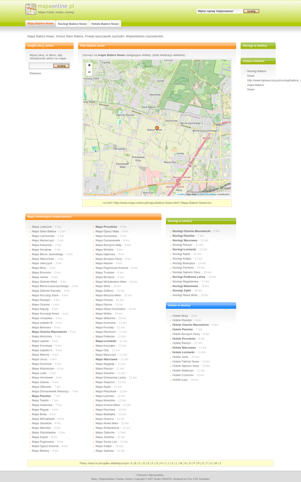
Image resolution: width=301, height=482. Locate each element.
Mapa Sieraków (42, 423)
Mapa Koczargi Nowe (45, 313)
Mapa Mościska (42, 336)
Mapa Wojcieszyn (43, 368)
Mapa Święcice (105, 382)
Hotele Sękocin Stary (185, 365)
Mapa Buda (39, 414)
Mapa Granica (105, 418)
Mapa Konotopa (42, 345)
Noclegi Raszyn (182, 244)
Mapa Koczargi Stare (45, 295)
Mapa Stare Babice (44, 231)
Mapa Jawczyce (42, 263)
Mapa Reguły (40, 409)
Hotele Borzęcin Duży (186, 334)
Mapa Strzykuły (41, 249)
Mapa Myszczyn (106, 354)
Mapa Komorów (106, 322)
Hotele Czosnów (182, 375)
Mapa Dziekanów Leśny (111, 377)
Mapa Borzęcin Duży (109, 258)
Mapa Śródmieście (107, 427)
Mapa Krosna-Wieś (108, 405)
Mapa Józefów (105, 437)
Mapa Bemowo (41, 327)
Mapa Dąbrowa (105, 254)
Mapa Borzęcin (105, 277)
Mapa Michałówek (43, 418)
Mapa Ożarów (41, 304)
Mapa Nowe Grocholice (110, 309)
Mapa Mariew (104, 263)
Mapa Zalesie (40, 382)
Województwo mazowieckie (144, 36)
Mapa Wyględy (105, 364)
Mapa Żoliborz (105, 290)
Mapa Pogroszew (43, 441)
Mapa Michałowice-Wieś (111, 281)
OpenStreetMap (208, 194)
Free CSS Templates (198, 479)
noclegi (69, 12)
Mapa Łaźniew (105, 396)
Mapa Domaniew (106, 236)
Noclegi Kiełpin (181, 258)
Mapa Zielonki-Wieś (44, 281)
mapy (94, 479)
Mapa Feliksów (105, 336)
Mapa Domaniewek (108, 240)
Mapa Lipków (40, 341)
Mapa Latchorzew (43, 236)
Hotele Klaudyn (182, 320)
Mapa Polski (46, 12)
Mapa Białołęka (105, 414)
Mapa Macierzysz (43, 240)
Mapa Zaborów (105, 432)
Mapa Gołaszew (42, 405)
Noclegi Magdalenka (185, 281)
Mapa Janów (40, 277)
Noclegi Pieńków (183, 267)
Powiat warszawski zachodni (104, 36)
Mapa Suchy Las (106, 441)
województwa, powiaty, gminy (115, 479)
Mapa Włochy (40, 354)
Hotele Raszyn (181, 343)
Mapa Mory (39, 267)
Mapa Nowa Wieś (107, 423)
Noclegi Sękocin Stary (186, 272)
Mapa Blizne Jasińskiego (47, 254)
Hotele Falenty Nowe (185, 361)
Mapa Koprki (40, 437)
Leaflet (180, 194)
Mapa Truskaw (105, 272)
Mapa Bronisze (41, 272)
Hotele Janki (180, 356)
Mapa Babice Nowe (40, 36)
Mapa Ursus (39, 359)
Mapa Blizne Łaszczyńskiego (50, 286)
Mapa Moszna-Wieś (108, 295)
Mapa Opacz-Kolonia (45, 446)
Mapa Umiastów (42, 318)
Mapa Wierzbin (41, 427)
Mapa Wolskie (104, 249)
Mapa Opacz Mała (107, 231)
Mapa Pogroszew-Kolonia (112, 267)
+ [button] (89, 65)
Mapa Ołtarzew (41, 386)
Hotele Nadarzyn (183, 370)
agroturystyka (156, 475)
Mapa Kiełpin (104, 446)
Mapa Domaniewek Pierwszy (50, 391)
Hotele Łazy (180, 379)
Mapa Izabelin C (42, 350)
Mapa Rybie (103, 386)
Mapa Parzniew (105, 409)
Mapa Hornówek (42, 377)
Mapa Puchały (105, 327)
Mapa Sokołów (105, 373)
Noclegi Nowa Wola (184, 295)
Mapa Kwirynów (42, 245)
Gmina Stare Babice (69, 36)
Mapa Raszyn (104, 368)
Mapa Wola (103, 286)
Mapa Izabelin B (42, 322)
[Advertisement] (47, 141)
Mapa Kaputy (40, 309)
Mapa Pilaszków (106, 391)
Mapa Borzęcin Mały (108, 245)
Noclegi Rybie (181, 254)
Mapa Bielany (40, 450)
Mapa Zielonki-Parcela (46, 290)
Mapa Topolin (40, 400)
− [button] (89, 72)
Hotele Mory (180, 315)
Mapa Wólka (103, 313)
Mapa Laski (39, 373)
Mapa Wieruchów (43, 258)
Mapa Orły (102, 350)
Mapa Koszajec (105, 345)
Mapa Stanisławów (44, 432)
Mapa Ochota (104, 300)
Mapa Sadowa (105, 450)
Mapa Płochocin (106, 331)
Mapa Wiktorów (105, 318)
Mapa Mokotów (105, 400)
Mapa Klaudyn (41, 300)
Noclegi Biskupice (183, 263)
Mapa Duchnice (42, 364)
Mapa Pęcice (104, 304)
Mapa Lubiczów (42, 226)
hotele (59, 12)
